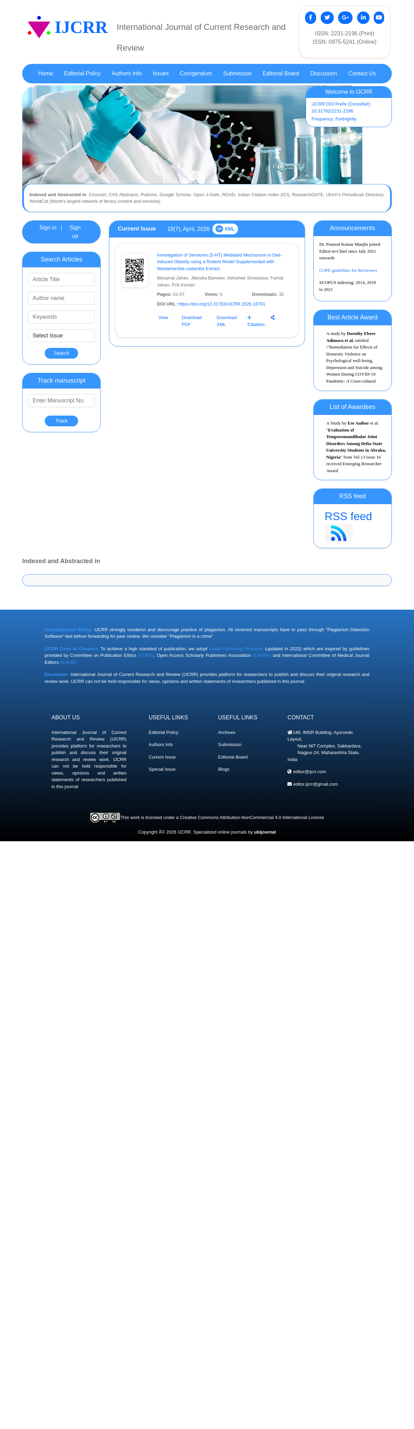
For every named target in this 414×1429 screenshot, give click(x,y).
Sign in (48, 228)
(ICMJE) (68, 662)
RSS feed (352, 526)
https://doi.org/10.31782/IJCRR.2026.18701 (221, 304)
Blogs (223, 769)
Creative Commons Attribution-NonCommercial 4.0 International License (252, 817)
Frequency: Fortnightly (334, 119)
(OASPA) (262, 655)
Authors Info (161, 744)
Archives (226, 732)
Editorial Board (232, 757)
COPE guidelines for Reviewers (348, 272)
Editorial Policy (163, 732)
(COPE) (146, 655)
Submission (229, 744)
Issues (161, 73)
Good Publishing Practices (236, 648)
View (163, 317)
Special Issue (162, 769)
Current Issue (162, 757)
